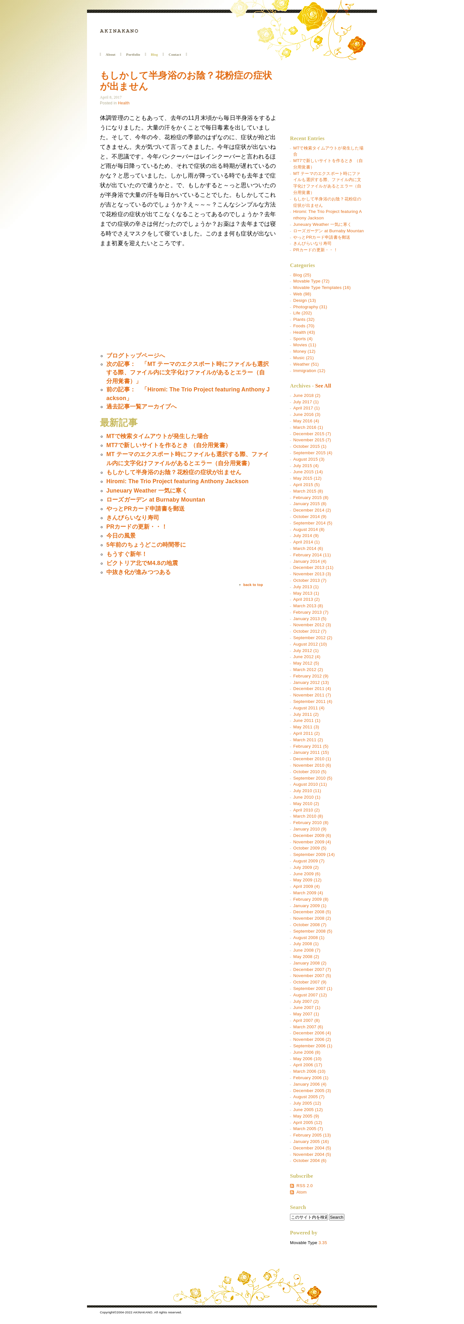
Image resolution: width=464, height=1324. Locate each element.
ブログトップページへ (135, 355)
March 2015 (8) (308, 491)
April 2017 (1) (306, 408)
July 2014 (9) (306, 535)
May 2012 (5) (306, 663)
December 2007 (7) (312, 969)
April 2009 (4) (306, 886)
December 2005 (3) (312, 1090)
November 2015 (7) (312, 439)
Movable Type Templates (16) (322, 287)
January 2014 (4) (309, 561)
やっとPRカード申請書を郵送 (321, 237)
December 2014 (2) (312, 510)
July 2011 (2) (306, 714)
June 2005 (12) (308, 1109)
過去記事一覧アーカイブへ (141, 406)
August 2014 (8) (308, 529)
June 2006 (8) (306, 1052)
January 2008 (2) (309, 963)
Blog (154, 54)
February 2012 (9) (310, 676)
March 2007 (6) (308, 1026)
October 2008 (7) (309, 924)
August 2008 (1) (308, 937)
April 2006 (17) (307, 1064)
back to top (253, 585)
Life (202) (302, 313)
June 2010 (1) (306, 797)
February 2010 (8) (310, 822)
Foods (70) (303, 325)
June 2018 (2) (306, 395)
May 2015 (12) (307, 478)
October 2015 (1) (309, 446)
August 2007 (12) (310, 995)
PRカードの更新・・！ (315, 249)
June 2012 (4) (306, 656)
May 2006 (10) (307, 1058)
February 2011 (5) (310, 746)
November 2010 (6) (312, 765)
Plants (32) (303, 319)
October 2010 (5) (309, 771)
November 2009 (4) (312, 841)
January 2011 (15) (311, 752)
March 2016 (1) (308, 427)
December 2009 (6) (312, 835)
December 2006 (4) (312, 1033)
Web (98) (302, 294)
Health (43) (304, 332)
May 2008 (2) (306, 956)
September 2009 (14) (314, 854)
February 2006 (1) (310, 1077)
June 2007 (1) (306, 1007)
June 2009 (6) (306, 873)
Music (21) (303, 357)
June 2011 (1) (306, 720)
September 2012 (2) (312, 637)
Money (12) (304, 351)
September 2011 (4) (312, 701)
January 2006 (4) (309, 1084)
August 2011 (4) (308, 707)
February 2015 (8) (310, 497)
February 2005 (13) (312, 1135)
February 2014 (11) (312, 554)
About (110, 54)
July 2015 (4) (306, 465)
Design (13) (304, 300)
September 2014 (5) (312, 523)
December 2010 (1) (312, 758)
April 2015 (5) (306, 484)
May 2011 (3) (306, 726)
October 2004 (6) (309, 1160)
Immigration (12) (309, 370)
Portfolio (133, 54)
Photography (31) (310, 306)
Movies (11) (304, 344)
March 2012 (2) (308, 669)
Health (124, 103)
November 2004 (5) (312, 1154)
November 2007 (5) (312, 975)
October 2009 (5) (309, 848)
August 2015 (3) (308, 459)
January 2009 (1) (309, 905)
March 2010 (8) (308, 816)
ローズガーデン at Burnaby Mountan (328, 230)
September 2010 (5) (312, 778)
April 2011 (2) (306, 733)
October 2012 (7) (309, 631)
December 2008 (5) (312, 911)
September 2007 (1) (312, 988)
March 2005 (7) (308, 1128)
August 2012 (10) (310, 644)
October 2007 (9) (309, 982)
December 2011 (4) (312, 688)
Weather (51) (306, 364)
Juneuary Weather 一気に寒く (322, 224)
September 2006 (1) (312, 1045)
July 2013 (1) (306, 586)
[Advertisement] (154, 300)
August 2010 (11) (310, 784)
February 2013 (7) (310, 612)
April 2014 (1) (306, 542)
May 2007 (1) (306, 1014)
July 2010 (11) (307, 790)
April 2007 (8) (306, 1020)
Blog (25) (302, 275)
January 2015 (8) (309, 503)
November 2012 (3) (312, 624)
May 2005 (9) (306, 1116)
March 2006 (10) (309, 1071)
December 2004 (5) (312, 1148)
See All (323, 386)
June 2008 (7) (306, 950)
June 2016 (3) (306, 414)
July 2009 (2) (306, 867)
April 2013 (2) (306, 599)
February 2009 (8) (310, 899)
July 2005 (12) (307, 1103)
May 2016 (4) (306, 420)
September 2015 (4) (312, 452)
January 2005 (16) (311, 1141)
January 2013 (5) (309, 618)
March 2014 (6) (308, 548)
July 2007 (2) (306, 1001)
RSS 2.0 (304, 1185)
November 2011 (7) (312, 695)
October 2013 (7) (309, 580)
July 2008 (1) (306, 943)
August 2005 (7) (308, 1096)
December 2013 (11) (313, 567)
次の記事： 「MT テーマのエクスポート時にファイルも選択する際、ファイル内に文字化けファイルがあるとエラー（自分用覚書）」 (187, 372)
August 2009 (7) (308, 861)
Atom (301, 1192)
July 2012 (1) (306, 650)
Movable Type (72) (311, 281)
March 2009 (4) (308, 892)
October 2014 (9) (309, 516)
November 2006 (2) (312, 1039)
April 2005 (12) (307, 1122)
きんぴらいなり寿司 (312, 243)
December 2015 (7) (312, 433)
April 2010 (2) (306, 810)
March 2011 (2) (308, 739)
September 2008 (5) (312, 931)
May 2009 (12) (307, 880)
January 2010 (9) (309, 829)
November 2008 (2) (312, 918)
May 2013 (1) (306, 593)
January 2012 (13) (311, 682)
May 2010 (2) (306, 803)
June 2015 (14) (308, 471)
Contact (175, 54)
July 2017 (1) (306, 401)
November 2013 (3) (312, 573)
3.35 (322, 1242)
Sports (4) (303, 338)
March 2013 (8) (308, 605)
